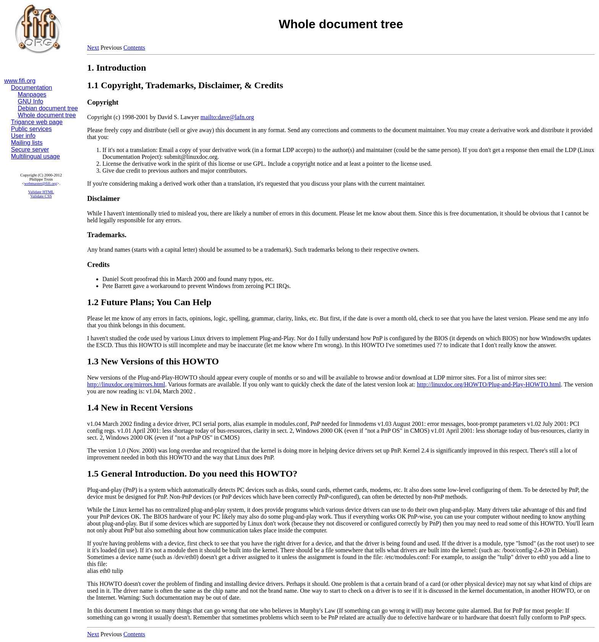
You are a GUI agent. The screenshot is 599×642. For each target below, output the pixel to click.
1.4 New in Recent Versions (140, 407)
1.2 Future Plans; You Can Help (149, 302)
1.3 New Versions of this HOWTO (153, 361)
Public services (31, 129)
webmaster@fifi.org (40, 183)
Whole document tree (47, 115)
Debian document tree (48, 108)
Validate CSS (41, 196)
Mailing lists (27, 142)
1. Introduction (116, 68)
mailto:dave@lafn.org (227, 117)
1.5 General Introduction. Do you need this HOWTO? (192, 474)
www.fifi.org (20, 81)
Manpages (32, 94)
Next (93, 47)
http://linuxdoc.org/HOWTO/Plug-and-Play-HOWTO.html (489, 384)
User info (23, 136)
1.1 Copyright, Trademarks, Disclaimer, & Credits (185, 85)
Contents (134, 47)
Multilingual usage (35, 156)
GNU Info (31, 101)
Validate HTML (41, 192)
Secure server (30, 149)
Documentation (31, 87)
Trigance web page (37, 122)
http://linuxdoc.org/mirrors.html (126, 384)
